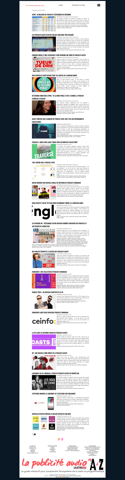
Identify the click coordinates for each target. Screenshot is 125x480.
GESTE (74, 250)
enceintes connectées (70, 249)
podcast (81, 138)
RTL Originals (81, 271)
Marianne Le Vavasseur (65, 252)
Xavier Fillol (67, 254)
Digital (52, 459)
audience (59, 248)
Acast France (63, 247)
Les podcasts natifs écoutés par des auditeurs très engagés (57, 34)
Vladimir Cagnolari (80, 371)
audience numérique (74, 28)
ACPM (58, 28)
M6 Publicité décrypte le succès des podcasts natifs (54, 258)
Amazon (73, 247)
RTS (77, 352)
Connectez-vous (32, 457)
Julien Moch (67, 293)
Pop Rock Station (64, 308)
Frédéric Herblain (65, 250)
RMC (86, 71)
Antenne (52, 456)
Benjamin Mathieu (61, 292)
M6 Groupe (59, 271)
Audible (85, 247)
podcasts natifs (60, 29)
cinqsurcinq (73, 115)
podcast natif (71, 49)
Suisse (80, 352)
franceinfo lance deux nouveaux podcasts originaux (54, 319)
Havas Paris (69, 251)
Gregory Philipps (83, 292)
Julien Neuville (60, 437)
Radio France (76, 91)
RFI (66, 371)
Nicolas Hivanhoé (74, 307)
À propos (32, 458)
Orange (82, 252)
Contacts (32, 460)
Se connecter (30, 5)
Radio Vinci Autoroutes (80, 158)
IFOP (66, 178)
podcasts (63, 158)
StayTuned (79, 413)
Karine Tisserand (54, 252)
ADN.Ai (69, 247)
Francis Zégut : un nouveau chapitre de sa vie (51, 298)
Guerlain (79, 250)
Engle (58, 225)
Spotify (62, 254)
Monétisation (52, 458)
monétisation (75, 138)
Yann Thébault (71, 139)
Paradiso (59, 71)
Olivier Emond (74, 293)
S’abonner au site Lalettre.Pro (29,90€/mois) (92, 458)
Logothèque (32, 459)
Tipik (66, 116)
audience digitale (64, 28)
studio (58, 226)
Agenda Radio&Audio (72, 457)
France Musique (61, 91)
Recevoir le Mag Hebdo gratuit (72, 459)
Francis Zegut (60, 307)
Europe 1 (79, 249)
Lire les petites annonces (72, 456)
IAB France (75, 251)
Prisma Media (68, 180)
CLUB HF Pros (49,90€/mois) (92, 457)
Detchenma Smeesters (82, 115)
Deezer (66, 203)
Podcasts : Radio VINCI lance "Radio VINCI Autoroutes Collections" (60, 145)
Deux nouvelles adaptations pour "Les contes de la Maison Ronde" (60, 78)
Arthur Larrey (79, 247)
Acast (58, 138)
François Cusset (64, 225)
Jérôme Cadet (60, 293)
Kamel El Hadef (46, 252)
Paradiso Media (65, 71)
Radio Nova (68, 29)
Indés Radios (82, 251)
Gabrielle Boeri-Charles (66, 138)
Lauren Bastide (68, 437)
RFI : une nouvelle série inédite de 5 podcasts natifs (54, 359)
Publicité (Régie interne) (32, 461)
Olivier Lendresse (75, 252)
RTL (82, 398)
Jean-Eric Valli (38, 252)
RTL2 (70, 308)
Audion (63, 248)
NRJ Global (83, 28)
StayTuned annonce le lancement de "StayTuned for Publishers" (59, 403)
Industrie (52, 457)
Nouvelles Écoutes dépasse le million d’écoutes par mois (56, 423)
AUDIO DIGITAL (60, 178)
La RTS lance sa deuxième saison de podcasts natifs (53, 339)
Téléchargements (92, 462)
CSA (78, 248)
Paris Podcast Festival (62, 49)
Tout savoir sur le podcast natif (46, 165)
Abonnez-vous (32, 456)
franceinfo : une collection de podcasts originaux (53, 278)
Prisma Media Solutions (78, 180)
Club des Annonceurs (71, 248)
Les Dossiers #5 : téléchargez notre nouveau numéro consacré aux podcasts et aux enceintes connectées (60, 233)
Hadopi (63, 251)
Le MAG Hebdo (53, 460)
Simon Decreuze (71, 371)
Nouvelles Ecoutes (77, 437)
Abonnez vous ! (39, 5)
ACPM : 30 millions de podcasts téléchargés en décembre (56, 14)
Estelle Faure (69, 292)
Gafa (71, 250)
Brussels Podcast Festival (63, 115)
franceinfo (75, 292)
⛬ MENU (60, 5)
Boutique (92, 461)
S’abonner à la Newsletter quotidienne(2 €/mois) (92, 460)
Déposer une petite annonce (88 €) (92, 456)
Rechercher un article (72, 458)
